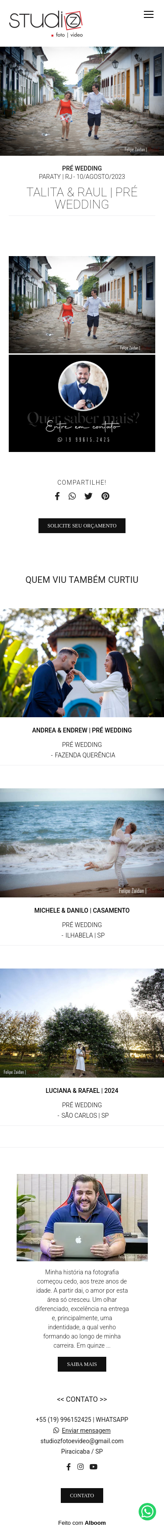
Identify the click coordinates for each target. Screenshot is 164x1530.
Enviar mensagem (86, 1430)
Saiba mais (82, 1364)
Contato (82, 1495)
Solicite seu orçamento (82, 526)
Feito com (82, 1523)
